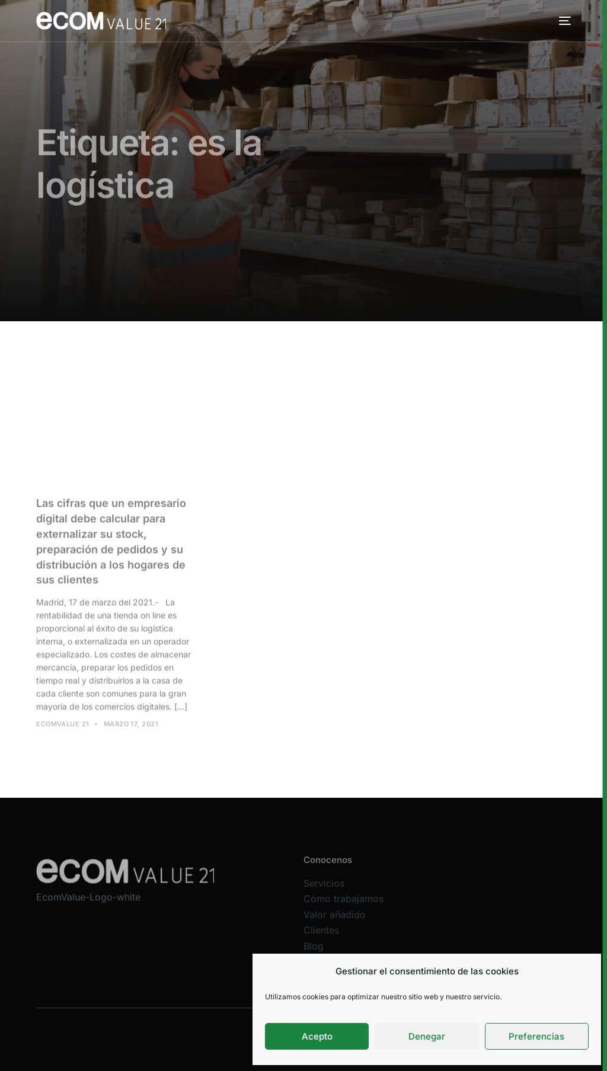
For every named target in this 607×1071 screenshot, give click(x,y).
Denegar (426, 1036)
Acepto (317, 1036)
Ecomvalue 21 (62, 726)
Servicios (324, 889)
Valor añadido (335, 920)
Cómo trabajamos (344, 904)
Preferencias (536, 1036)
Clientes (321, 936)
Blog (314, 952)
